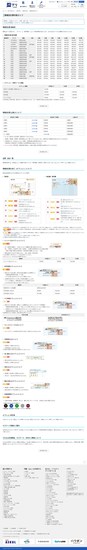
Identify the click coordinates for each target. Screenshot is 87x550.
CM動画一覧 (70, 481)
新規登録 (76, 1)
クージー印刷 (49, 506)
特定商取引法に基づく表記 (43, 533)
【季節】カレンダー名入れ (52, 522)
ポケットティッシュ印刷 (9, 504)
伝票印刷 (6, 493)
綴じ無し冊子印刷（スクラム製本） (12, 476)
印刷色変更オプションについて (69, 216)
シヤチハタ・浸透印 (29, 473)
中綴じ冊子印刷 (7, 474)
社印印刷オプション (24, 204)
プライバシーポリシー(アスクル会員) (12, 531)
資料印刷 (6, 477)
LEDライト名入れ (50, 495)
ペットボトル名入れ (50, 492)
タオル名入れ (49, 487)
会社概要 (6, 528)
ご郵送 (14, 234)
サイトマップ (71, 490)
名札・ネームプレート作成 (52, 475)
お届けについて (13, 21)
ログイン (82, 1)
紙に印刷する (23, 4)
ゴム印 (26, 474)
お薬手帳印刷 (7, 500)
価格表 (5, 21)
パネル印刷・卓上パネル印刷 (10, 481)
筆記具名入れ (49, 478)
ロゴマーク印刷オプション (26, 209)
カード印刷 (6, 489)
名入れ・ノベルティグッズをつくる (41, 4)
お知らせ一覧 (71, 476)
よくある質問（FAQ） (73, 474)
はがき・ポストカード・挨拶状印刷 (12, 485)
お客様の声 (70, 485)
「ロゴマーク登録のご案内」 (24, 235)
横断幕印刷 (6, 511)
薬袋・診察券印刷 (8, 501)
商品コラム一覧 (71, 479)
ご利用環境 (13, 528)
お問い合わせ (60, 1)
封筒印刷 (6, 492)
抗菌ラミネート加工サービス (10, 514)
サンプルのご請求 (72, 484)
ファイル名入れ (49, 481)
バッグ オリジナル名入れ (52, 500)
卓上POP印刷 (7, 484)
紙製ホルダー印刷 (8, 498)
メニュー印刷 (7, 482)
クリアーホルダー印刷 (51, 479)
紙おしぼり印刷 (49, 516)
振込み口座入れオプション (68, 211)
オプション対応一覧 (39, 227)
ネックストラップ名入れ (52, 494)
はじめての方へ (71, 471)
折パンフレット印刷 (8, 473)
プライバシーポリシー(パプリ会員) (12, 533)
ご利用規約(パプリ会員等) (28, 533)
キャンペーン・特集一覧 (73, 477)
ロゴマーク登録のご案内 (60, 21)
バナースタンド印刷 (8, 508)
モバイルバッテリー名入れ (52, 510)
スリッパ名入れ (49, 489)
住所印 (26, 471)
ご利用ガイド (52, 1)
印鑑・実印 (27, 476)
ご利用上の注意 (22, 528)
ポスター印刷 (7, 479)
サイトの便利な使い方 (73, 487)
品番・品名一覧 (24, 21)
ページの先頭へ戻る (84, 462)
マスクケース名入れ (50, 497)
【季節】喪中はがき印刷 (9, 517)
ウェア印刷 (48, 490)
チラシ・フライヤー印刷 (9, 471)
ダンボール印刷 (7, 495)
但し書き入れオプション (67, 199)
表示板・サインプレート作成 (53, 476)
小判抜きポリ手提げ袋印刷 (52, 521)
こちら (58, 162)
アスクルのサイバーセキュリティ (11, 536)
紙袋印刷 (6, 496)
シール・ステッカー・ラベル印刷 (11, 503)
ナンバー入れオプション (25, 199)
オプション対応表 (47, 21)
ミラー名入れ (49, 508)
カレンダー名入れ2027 (51, 473)
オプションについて (35, 21)
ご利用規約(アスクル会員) (30, 531)
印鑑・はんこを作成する (32, 4)
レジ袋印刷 (48, 519)
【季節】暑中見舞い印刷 (9, 487)
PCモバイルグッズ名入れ (52, 511)
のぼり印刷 (6, 506)
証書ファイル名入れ (50, 483)
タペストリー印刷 (8, 509)
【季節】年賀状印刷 (8, 516)
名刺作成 (6, 490)
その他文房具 (49, 486)
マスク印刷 (48, 498)
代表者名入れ (22, 220)
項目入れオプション (66, 206)
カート (82, 5)
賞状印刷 (6, 512)
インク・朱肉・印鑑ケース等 (31, 477)
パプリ (68, 469)
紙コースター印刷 (50, 518)
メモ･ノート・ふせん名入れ (52, 484)
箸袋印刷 (48, 514)
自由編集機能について (73, 489)
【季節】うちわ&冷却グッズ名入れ (54, 524)
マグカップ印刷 (49, 503)
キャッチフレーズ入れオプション (28, 214)
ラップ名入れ (49, 513)
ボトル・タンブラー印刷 (52, 505)
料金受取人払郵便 (17, 237)
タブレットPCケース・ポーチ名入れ (54, 502)
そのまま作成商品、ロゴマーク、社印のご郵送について (18, 22)
